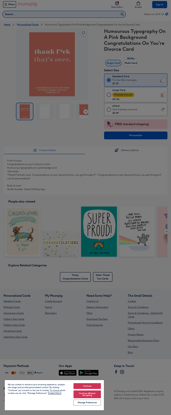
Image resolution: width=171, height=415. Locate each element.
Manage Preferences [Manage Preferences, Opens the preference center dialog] (87, 402)
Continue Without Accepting (87, 394)
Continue (87, 386)
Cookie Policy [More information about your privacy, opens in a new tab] (55, 393)
